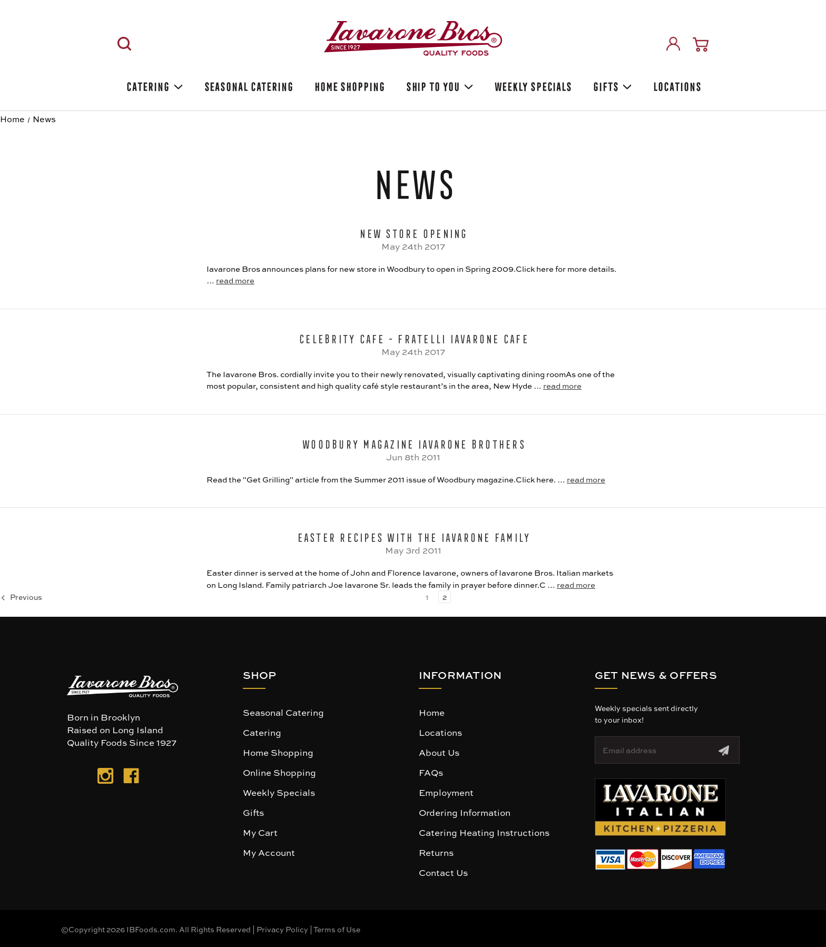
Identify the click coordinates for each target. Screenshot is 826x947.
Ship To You (439, 85)
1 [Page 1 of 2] (427, 596)
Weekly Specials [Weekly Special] (533, 85)
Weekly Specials (279, 792)
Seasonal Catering (283, 712)
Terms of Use (336, 929)
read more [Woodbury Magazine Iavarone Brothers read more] (586, 479)
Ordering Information (464, 812)
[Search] (124, 44)
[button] (660, 807)
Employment (446, 792)
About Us (439, 752)
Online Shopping (279, 772)
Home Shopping (348, 85)
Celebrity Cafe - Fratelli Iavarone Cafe (413, 337)
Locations (676, 85)
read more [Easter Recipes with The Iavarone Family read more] (576, 584)
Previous (21, 597)
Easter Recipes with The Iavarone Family (413, 535)
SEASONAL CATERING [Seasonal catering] (247, 85)
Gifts (611, 85)
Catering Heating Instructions (484, 832)
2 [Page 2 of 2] (444, 596)
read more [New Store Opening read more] (235, 280)
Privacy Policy (282, 929)
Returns (436, 852)
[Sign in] (673, 44)
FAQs (431, 772)
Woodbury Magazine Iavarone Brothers (413, 442)
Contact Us (443, 872)
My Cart (260, 832)
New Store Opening (413, 232)
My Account (269, 852)
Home (432, 712)
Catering (153, 85)
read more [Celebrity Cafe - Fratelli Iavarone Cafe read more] (562, 385)
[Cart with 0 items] (701, 44)
